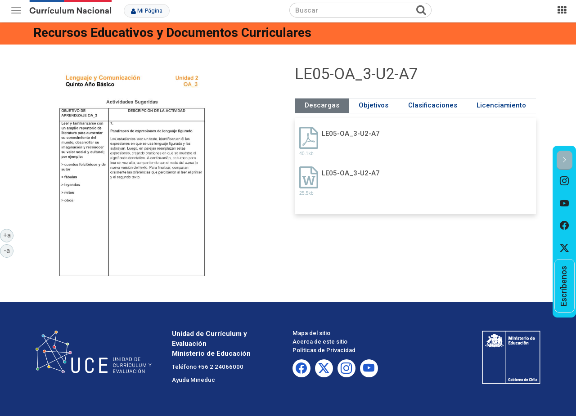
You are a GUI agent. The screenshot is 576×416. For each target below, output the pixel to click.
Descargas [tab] (322, 105)
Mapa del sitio (311, 333)
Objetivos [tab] (373, 105)
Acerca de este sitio (319, 341)
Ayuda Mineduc (193, 379)
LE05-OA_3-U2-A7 (351, 134)
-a (9, 250)
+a (8, 234)
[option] (564, 181)
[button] (564, 160)
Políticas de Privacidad (324, 350)
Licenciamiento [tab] (501, 105)
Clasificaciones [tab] (432, 105)
